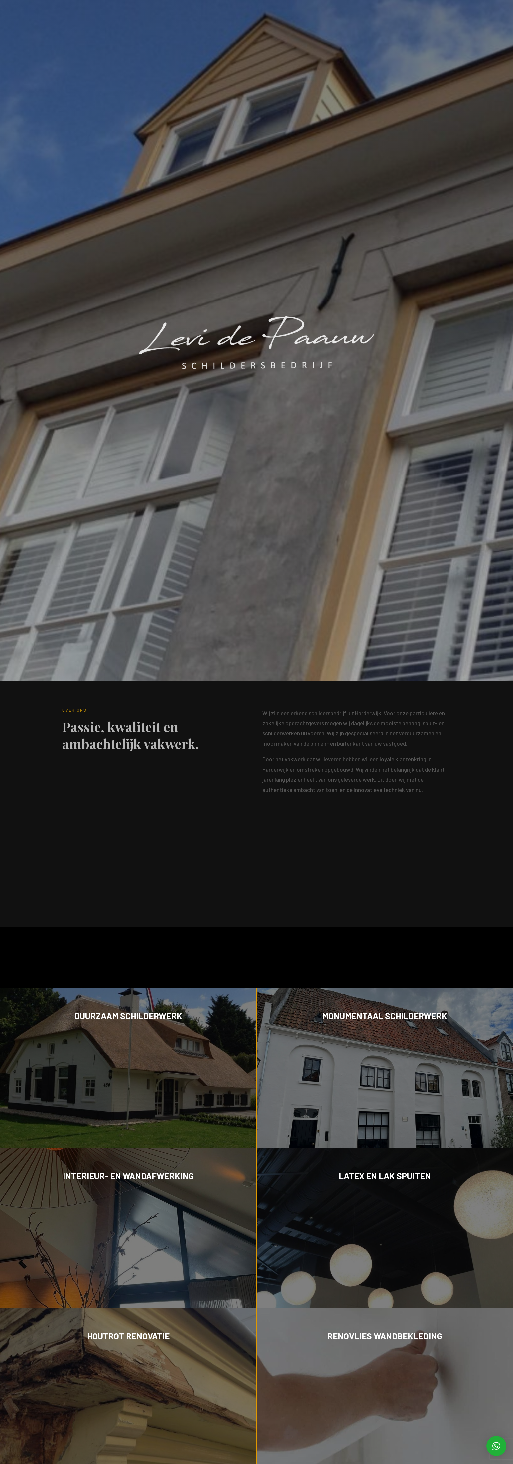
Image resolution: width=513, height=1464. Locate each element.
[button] (496, 1446)
